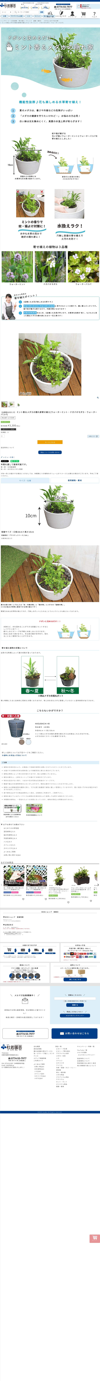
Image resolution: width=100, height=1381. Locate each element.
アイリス (59, 1065)
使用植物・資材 (75, 480)
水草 (4, 16)
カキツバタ (60, 1063)
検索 (41, 12)
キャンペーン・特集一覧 (86, 1046)
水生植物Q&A (39, 1069)
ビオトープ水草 (61, 1049)
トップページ (5, 21)
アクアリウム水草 (17, 16)
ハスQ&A (37, 1071)
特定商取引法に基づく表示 (86, 1063)
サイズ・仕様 (25, 480)
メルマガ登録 (82, 1052)
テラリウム (60, 1079)
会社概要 (37, 1046)
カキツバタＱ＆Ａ (10, 848)
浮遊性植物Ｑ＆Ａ (10, 838)
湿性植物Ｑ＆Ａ (10, 832)
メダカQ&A (38, 1078)
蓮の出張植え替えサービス (43, 1051)
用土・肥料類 (61, 1072)
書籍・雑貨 (60, 1086)
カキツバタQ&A (40, 1076)
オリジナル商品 (61, 1084)
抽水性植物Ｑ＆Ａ (10, 835)
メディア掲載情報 (40, 1058)
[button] (2, 885)
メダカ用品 (60, 1075)
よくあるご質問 (10, 852)
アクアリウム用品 (62, 1077)
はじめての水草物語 (11, 828)
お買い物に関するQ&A (12, 855)
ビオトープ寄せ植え (63, 1051)
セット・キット (61, 1082)
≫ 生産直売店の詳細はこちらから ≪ (13, 934)
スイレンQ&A (39, 1074)
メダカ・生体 (61, 1056)
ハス (28, 16)
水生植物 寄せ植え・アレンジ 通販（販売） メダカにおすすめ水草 (34, 21)
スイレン (38, 16)
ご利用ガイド (38, 1061)
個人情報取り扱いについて (86, 1066)
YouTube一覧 (82, 1050)
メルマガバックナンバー (86, 1055)
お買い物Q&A (39, 1067)
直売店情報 (38, 1049)
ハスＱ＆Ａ (8, 842)
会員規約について (83, 1061)
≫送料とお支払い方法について (14, 755)
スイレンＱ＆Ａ (10, 845)
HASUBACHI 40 (42, 723)
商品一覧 (58, 1046)
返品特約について (7, 448)
